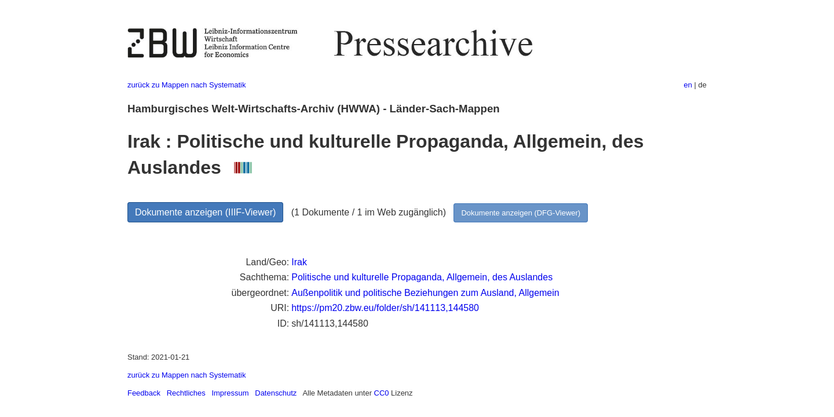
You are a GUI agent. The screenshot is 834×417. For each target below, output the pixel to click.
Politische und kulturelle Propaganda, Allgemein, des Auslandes (422, 277)
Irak (299, 262)
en (688, 85)
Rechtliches (186, 393)
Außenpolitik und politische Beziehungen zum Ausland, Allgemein (425, 293)
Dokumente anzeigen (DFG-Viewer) (520, 213)
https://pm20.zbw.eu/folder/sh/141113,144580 (385, 308)
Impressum (229, 393)
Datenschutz (276, 393)
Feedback (143, 393)
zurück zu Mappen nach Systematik (186, 85)
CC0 (381, 393)
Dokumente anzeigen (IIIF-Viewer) (205, 212)
